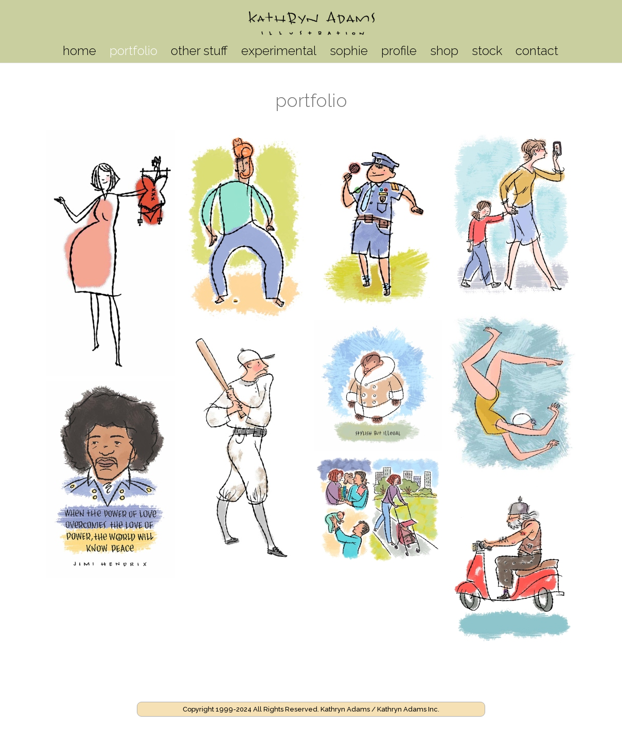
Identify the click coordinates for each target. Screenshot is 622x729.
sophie (349, 52)
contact (537, 52)
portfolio (133, 52)
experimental (278, 52)
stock (487, 52)
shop (444, 52)
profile (399, 52)
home (79, 52)
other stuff (199, 52)
